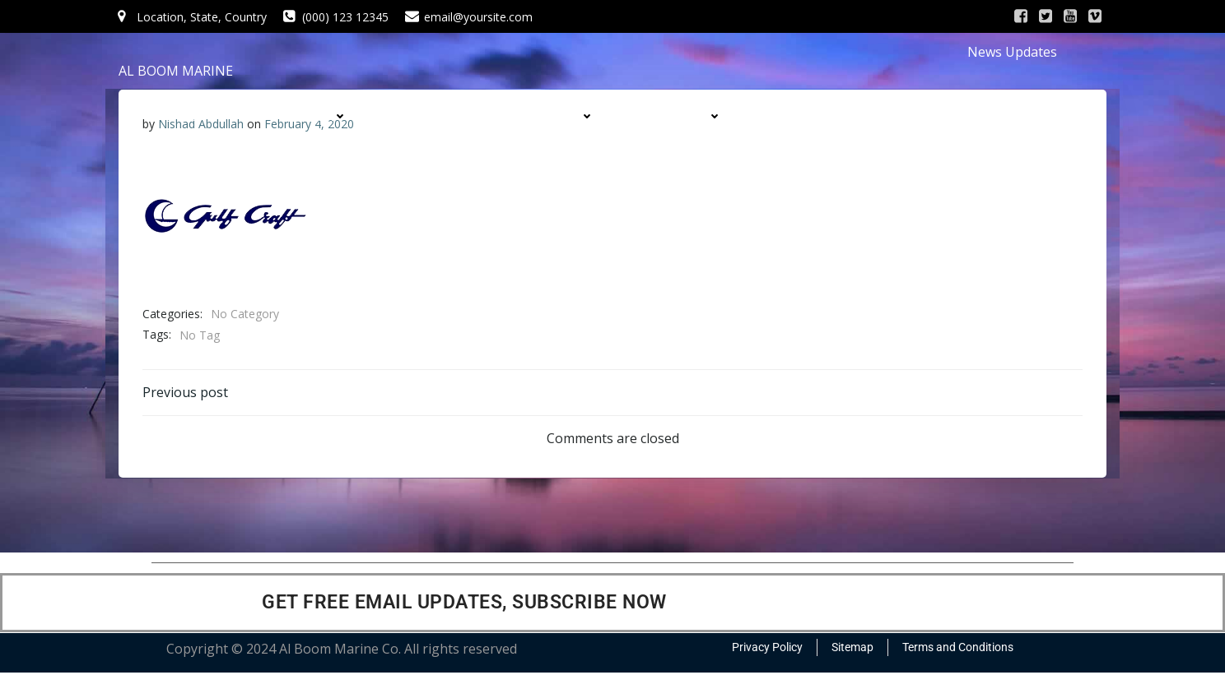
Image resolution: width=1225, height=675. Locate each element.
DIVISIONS (687, 116)
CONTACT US (887, 148)
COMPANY (313, 116)
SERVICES (434, 116)
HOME (201, 116)
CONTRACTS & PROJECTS (854, 116)
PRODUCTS (558, 116)
